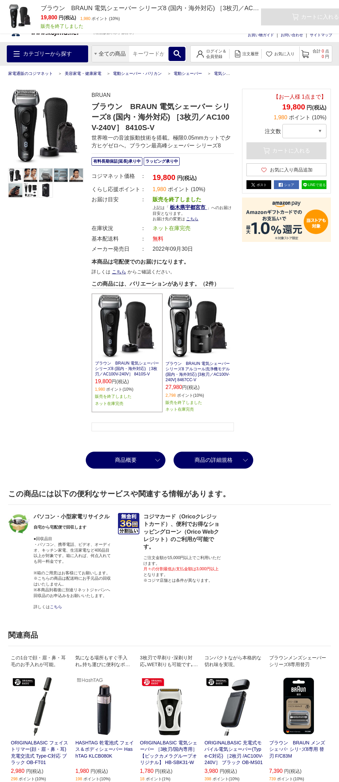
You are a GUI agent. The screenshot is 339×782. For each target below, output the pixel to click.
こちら (192, 219)
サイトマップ (321, 35)
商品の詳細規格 (214, 460)
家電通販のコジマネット (30, 73)
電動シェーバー (188, 73)
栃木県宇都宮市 (188, 207)
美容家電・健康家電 (83, 73)
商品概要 (126, 460)
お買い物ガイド (261, 35)
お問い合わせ (292, 35)
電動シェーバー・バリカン (137, 73)
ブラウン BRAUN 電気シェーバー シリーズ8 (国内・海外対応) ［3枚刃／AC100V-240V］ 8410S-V (127, 368)
